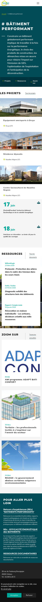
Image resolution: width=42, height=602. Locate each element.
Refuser (29, 595)
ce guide (32, 544)
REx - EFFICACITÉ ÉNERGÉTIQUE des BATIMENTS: (20, 530)
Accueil (4, 14)
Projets (8, 81)
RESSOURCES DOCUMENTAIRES (20, 553)
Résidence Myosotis (13, 154)
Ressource (21, 81)
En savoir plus (6, 589)
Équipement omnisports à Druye (19, 120)
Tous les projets (30, 93)
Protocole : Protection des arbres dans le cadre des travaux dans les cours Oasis (21, 272)
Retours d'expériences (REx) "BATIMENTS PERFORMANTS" (18, 510)
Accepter (14, 595)
